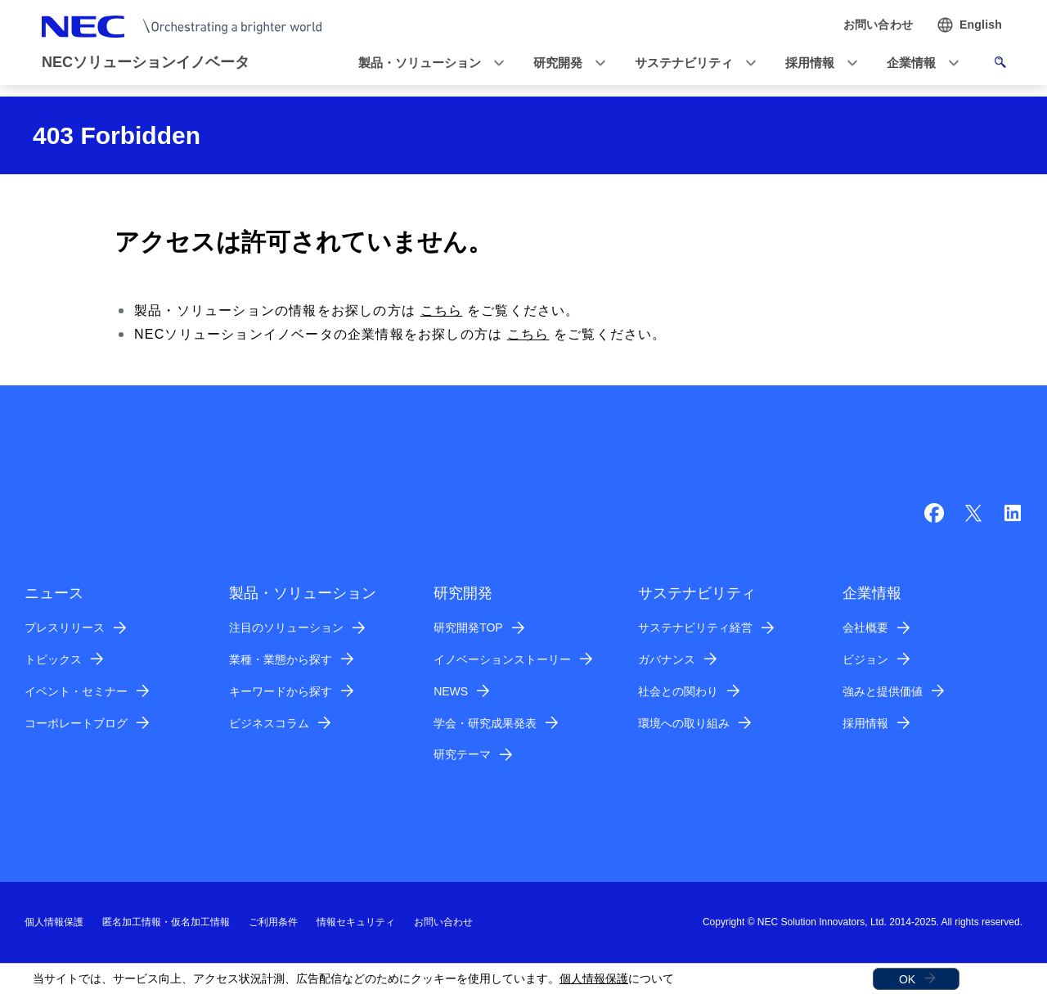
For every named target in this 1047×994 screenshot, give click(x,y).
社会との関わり (678, 691)
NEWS (451, 691)
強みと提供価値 (883, 691)
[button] (426, 63)
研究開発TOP (468, 627)
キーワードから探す (280, 691)
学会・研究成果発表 (485, 723)
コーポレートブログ (76, 723)
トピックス (53, 659)
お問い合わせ (443, 922)
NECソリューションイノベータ (145, 62)
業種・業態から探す (280, 659)
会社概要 (865, 627)
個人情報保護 (593, 978)
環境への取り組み (684, 723)
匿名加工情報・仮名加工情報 (166, 922)
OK (907, 979)
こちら (441, 310)
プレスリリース (65, 627)
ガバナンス (666, 659)
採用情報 (865, 723)
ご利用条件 (273, 922)
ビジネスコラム (269, 723)
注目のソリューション (286, 627)
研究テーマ (462, 754)
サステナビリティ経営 (695, 627)
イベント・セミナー (76, 691)
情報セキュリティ (356, 922)
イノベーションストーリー (502, 659)
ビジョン (865, 659)
